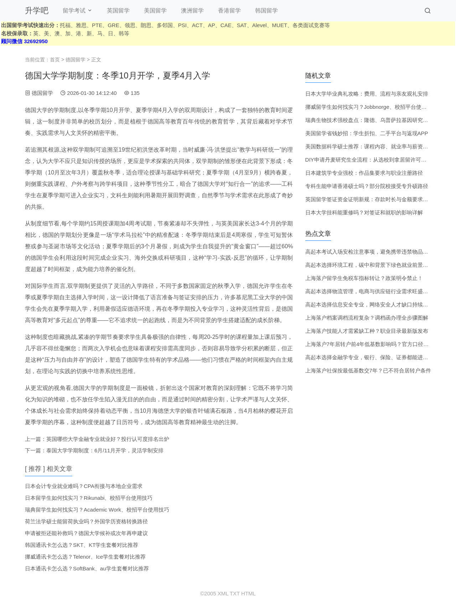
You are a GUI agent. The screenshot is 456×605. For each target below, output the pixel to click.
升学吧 (36, 10)
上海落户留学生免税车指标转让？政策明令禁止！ (364, 278)
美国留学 (155, 10)
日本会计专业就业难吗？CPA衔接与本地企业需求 (83, 486)
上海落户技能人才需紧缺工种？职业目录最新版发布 (366, 331)
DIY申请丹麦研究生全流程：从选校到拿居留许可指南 (368, 160)
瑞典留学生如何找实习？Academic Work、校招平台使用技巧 (97, 510)
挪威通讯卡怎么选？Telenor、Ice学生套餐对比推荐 (85, 557)
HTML (248, 593)
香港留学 (229, 10)
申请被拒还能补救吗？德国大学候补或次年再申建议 (86, 533)
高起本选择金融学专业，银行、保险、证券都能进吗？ (369, 357)
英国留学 (118, 10)
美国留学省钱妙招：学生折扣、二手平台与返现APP (366, 133)
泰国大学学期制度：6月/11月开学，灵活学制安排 (105, 450)
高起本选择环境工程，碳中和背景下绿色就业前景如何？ (372, 265)
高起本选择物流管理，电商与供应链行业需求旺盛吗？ (369, 291)
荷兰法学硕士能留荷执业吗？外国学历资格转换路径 (86, 521)
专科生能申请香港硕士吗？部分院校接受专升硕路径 (366, 186)
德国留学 (76, 59)
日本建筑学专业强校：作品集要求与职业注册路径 (364, 173)
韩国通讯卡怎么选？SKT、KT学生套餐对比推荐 (81, 545)
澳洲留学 (192, 10)
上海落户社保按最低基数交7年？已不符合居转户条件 (368, 370)
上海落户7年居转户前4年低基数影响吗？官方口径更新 (369, 344)
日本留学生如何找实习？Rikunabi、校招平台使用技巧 (88, 498)
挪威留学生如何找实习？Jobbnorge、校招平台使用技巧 (371, 107)
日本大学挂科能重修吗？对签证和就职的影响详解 (364, 212)
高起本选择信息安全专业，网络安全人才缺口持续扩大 (369, 304)
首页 (55, 59)
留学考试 (74, 10)
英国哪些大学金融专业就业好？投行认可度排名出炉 (107, 439)
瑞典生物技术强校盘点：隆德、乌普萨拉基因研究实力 (369, 120)
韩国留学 (266, 10)
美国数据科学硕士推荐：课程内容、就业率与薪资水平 (369, 146)
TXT (235, 593)
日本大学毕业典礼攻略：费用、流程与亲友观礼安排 (366, 94)
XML (223, 593)
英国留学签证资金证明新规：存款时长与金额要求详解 (369, 199)
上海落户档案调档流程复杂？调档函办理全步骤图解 (366, 318)
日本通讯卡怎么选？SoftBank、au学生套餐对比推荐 (87, 568)
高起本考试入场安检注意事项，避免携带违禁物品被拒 (369, 252)
